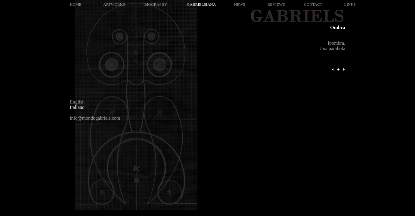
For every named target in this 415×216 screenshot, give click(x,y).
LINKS (350, 4)
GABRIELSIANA (201, 4)
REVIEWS (276, 4)
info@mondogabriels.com (95, 118)
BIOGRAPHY (155, 4)
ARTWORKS (114, 4)
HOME (75, 4)
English (77, 101)
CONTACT (313, 4)
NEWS (239, 4)
